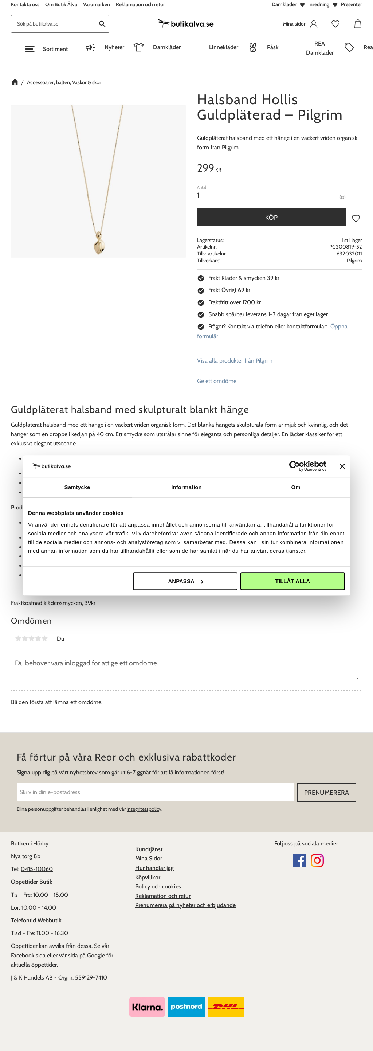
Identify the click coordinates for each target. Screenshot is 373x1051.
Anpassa (185, 581)
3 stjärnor (31, 638)
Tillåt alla (292, 581)
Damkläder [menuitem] (167, 47)
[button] (46, 49)
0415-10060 (37, 869)
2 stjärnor (24, 638)
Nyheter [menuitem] (114, 47)
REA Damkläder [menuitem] (320, 48)
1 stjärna (18, 638)
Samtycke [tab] (77, 487)
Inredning (318, 4)
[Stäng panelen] (342, 466)
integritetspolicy (144, 809)
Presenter (351, 4)
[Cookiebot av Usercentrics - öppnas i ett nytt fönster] (294, 466)
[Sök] (102, 24)
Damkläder (284, 4)
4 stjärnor (38, 638)
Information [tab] (186, 487)
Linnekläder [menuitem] (223, 47)
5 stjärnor (44, 638)
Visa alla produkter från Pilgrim (234, 360)
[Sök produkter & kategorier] (53, 24)
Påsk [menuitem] (273, 47)
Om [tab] (295, 487)
